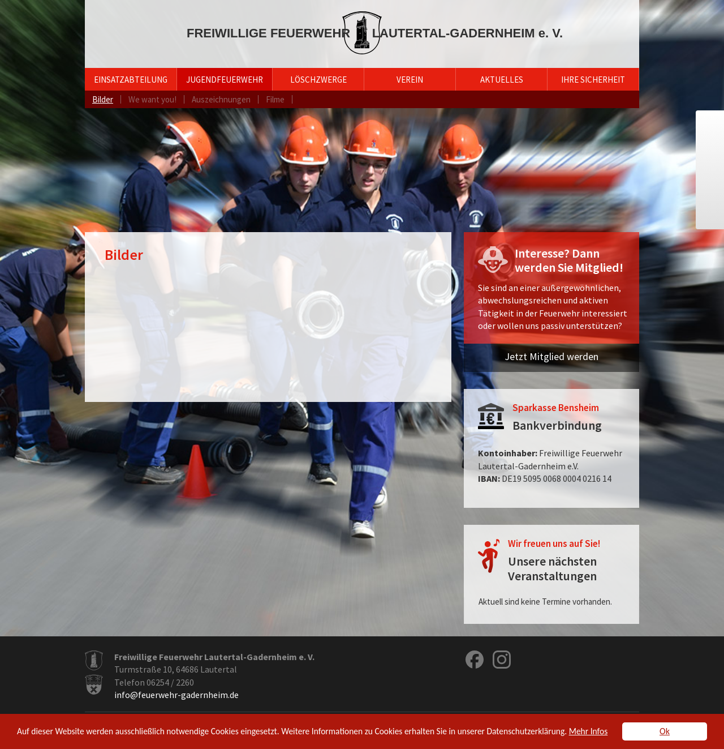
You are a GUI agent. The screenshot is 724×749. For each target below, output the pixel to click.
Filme (275, 99)
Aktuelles (501, 79)
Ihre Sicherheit (593, 79)
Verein (410, 79)
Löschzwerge (318, 79)
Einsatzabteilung (130, 79)
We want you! (152, 99)
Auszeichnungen (221, 99)
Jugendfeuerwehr (224, 79)
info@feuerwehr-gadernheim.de (176, 694)
